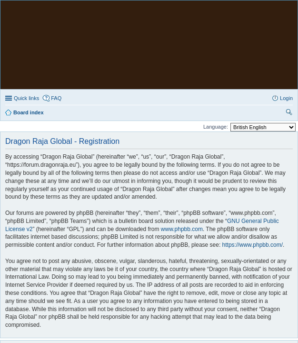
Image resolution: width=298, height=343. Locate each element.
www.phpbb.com (182, 140)
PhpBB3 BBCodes (169, 301)
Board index (28, 282)
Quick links (26, 9)
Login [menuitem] (286, 9)
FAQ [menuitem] (56, 9)
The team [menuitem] (149, 282)
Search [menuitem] (289, 25)
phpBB (124, 296)
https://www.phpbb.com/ (252, 156)
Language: (215, 38)
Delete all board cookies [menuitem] (200, 282)
